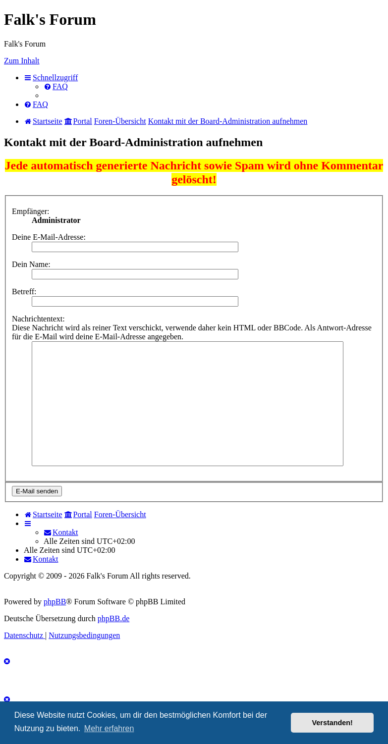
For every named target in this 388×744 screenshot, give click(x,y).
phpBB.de (113, 618)
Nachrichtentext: (38, 319)
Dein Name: (31, 264)
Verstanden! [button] (332, 723)
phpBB (55, 601)
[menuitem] (56, 86)
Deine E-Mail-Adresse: (49, 237)
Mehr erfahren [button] (109, 728)
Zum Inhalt (22, 60)
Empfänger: (31, 211)
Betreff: (24, 291)
